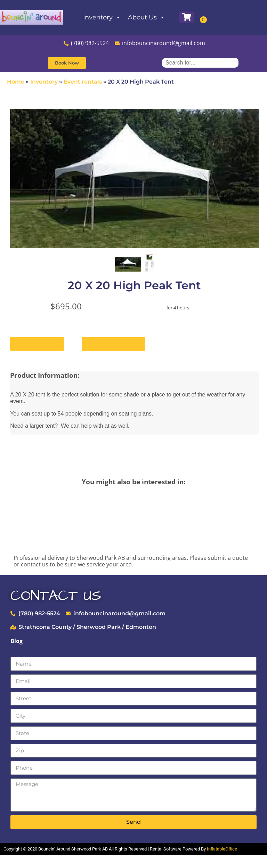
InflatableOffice (222, 849)
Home (15, 81)
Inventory (112, 17)
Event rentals (83, 81)
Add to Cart (37, 344)
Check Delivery (113, 344)
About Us (157, 17)
